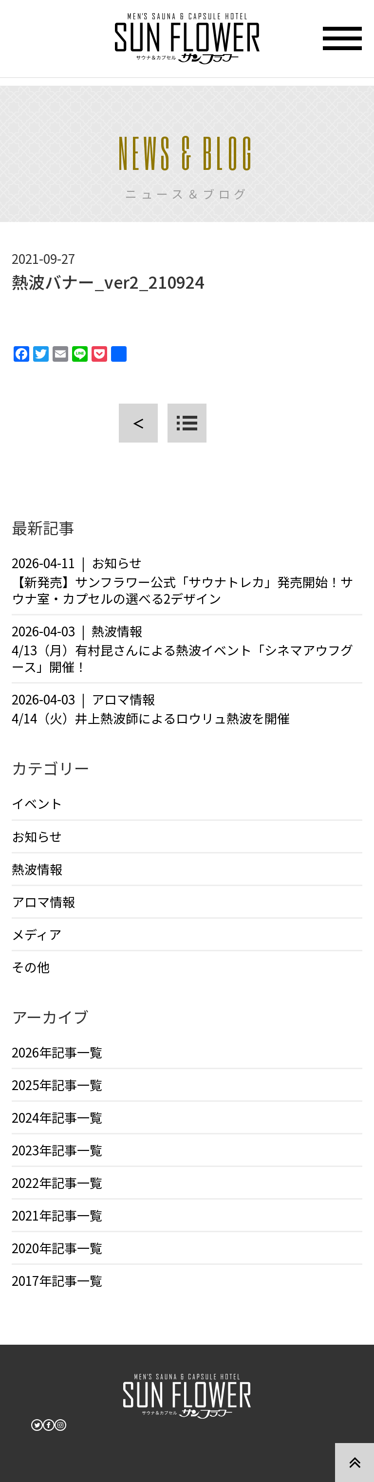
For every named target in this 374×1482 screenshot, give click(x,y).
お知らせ (37, 836)
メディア (36, 934)
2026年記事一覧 (57, 1052)
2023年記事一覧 (57, 1150)
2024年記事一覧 (57, 1117)
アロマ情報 (43, 901)
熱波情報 (37, 869)
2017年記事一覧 (57, 1280)
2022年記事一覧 (57, 1182)
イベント (37, 803)
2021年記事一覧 (57, 1215)
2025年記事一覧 (57, 1084)
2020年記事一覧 (57, 1248)
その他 (31, 967)
